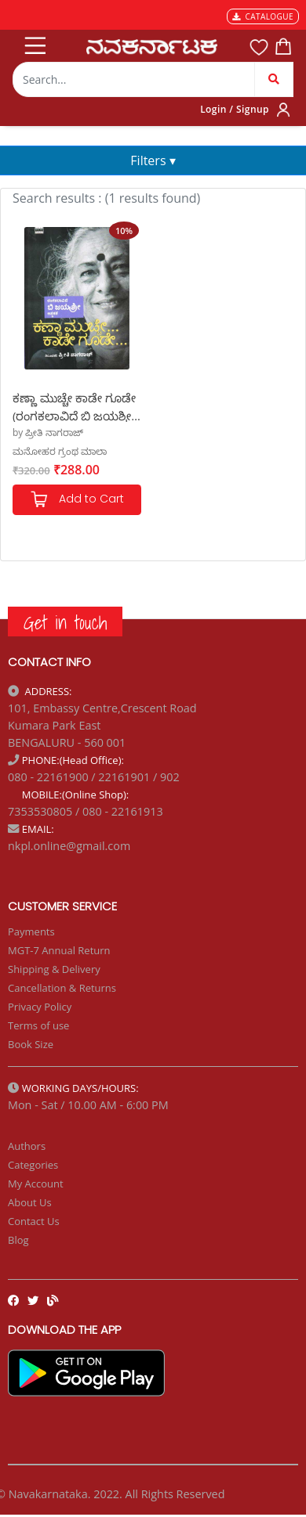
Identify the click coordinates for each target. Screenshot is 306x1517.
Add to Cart (77, 500)
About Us (30, 1202)
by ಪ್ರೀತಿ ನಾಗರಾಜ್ (48, 432)
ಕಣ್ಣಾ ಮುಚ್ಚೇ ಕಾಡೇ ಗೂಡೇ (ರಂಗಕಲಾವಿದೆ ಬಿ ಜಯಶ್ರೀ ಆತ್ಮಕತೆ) (74, 406)
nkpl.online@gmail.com (69, 845)
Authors (27, 1146)
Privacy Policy (39, 1007)
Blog (18, 1240)
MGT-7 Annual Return (59, 950)
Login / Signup (234, 109)
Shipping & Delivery (54, 969)
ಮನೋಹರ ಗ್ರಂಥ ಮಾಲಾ (60, 451)
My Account (36, 1183)
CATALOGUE (262, 16)
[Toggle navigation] (34, 42)
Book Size (30, 1044)
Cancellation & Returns (62, 988)
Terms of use (38, 1025)
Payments (31, 931)
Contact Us (34, 1221)
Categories (33, 1165)
